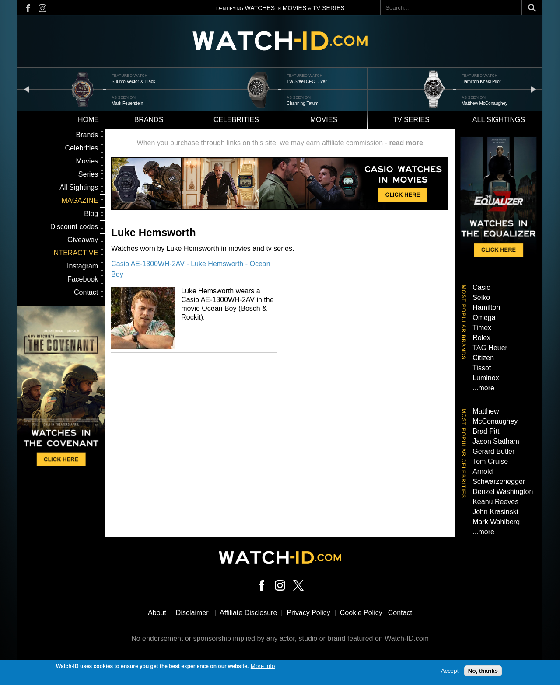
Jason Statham (495, 441)
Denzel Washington (502, 491)
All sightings (498, 119)
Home (88, 119)
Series (88, 174)
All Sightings (79, 187)
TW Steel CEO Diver (307, 81)
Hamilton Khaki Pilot (481, 81)
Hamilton (486, 307)
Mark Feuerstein (127, 103)
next (533, 89)
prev (26, 89)
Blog (91, 213)
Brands (149, 119)
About (157, 612)
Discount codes (74, 226)
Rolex (481, 337)
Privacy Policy (308, 612)
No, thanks (483, 672)
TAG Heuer (490, 347)
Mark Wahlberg (496, 521)
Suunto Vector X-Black (133, 81)
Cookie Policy (361, 612)
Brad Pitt (485, 431)
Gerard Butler (493, 451)
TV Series (411, 119)
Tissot (481, 368)
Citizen (483, 358)
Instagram (82, 266)
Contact (86, 292)
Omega (483, 317)
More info (263, 667)
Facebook (82, 279)
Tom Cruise (490, 461)
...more (483, 388)
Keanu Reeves (495, 501)
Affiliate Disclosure (248, 612)
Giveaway (82, 239)
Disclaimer (192, 612)
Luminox (485, 378)
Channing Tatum (302, 103)
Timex (481, 327)
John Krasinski (495, 511)
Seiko (481, 297)
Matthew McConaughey (485, 103)
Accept (450, 672)
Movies (323, 119)
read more (406, 142)
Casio (481, 287)
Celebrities (236, 119)
